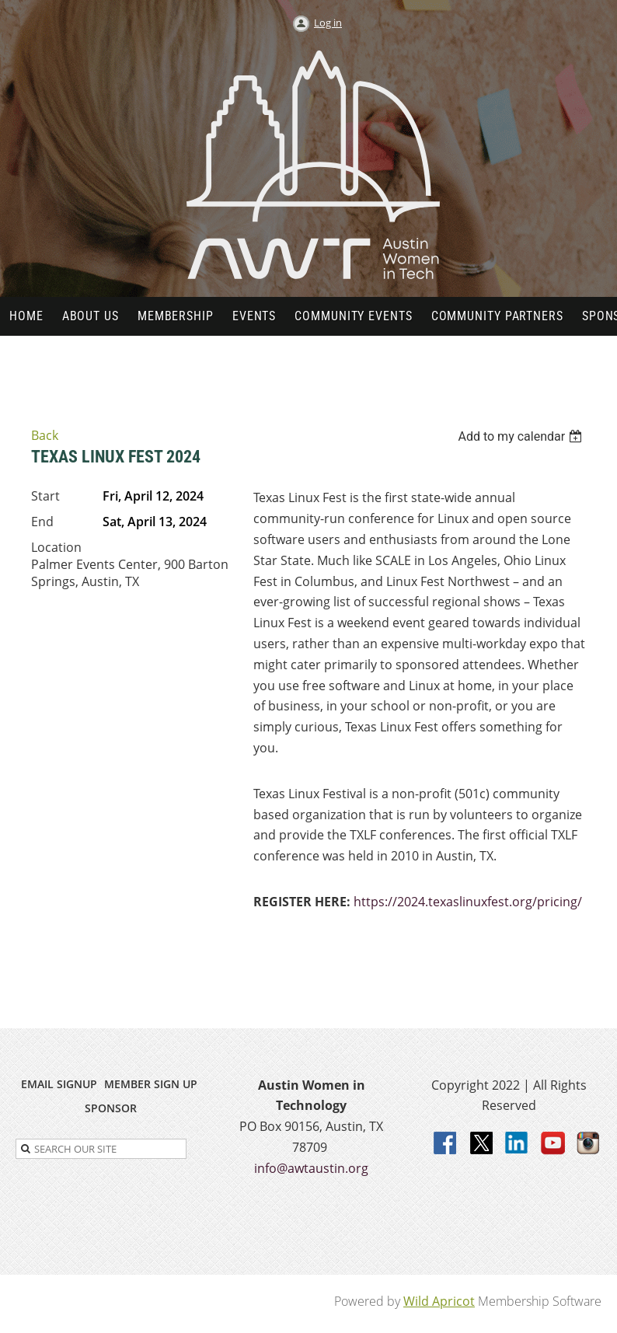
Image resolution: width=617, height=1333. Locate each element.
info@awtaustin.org (311, 1168)
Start (45, 495)
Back (44, 435)
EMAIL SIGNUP (59, 1084)
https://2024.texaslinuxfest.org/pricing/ (468, 901)
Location (56, 547)
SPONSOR (111, 1108)
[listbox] (522, 436)
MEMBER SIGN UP (150, 1084)
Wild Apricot (439, 1301)
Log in (328, 23)
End (42, 521)
